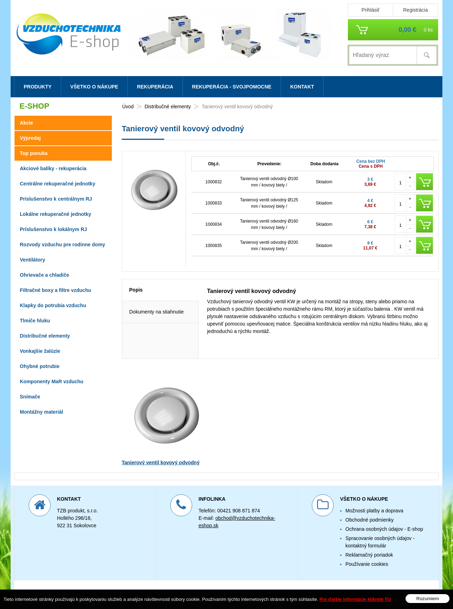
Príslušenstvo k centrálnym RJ (56, 199)
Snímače (30, 397)
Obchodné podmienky (369, 520)
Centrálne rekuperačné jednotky (57, 183)
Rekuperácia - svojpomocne (231, 87)
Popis (136, 290)
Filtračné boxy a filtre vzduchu (55, 290)
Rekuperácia (155, 87)
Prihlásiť (370, 10)
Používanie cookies (366, 564)
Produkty (38, 87)
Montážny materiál (41, 412)
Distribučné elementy (45, 336)
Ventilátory (32, 260)
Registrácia (415, 10)
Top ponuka (33, 153)
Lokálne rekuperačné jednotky (55, 214)
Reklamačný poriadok (369, 555)
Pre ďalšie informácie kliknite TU (355, 599)
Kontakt (302, 87)
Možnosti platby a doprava (374, 510)
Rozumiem (427, 598)
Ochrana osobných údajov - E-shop (384, 529)
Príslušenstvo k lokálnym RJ (53, 229)
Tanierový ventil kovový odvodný (161, 462)
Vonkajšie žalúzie (40, 351)
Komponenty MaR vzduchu (52, 381)
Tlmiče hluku (35, 320)
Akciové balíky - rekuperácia (53, 168)
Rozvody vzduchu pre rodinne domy (62, 244)
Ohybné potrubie (39, 366)
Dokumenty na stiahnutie (156, 312)
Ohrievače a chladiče (44, 275)
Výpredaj (30, 138)
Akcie (26, 123)
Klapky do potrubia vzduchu (53, 305)
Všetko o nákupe (94, 87)
